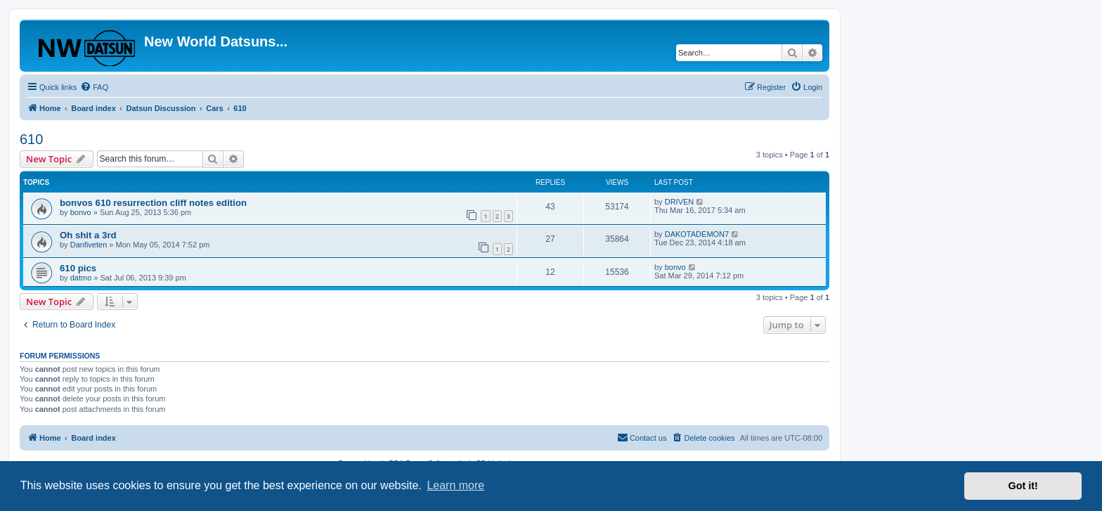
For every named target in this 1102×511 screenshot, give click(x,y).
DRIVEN (679, 202)
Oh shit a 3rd (88, 235)
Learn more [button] (455, 485)
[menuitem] (94, 87)
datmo (81, 277)
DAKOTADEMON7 (697, 234)
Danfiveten (89, 244)
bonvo (80, 212)
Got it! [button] (1023, 485)
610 (31, 139)
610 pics (78, 268)
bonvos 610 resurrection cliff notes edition (153, 203)
